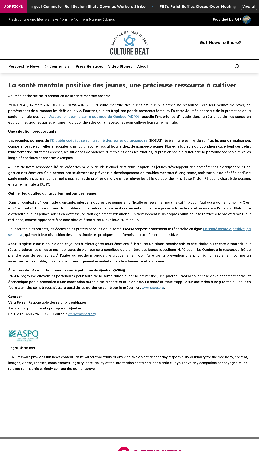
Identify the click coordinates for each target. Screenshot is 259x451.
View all (248, 6)
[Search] (237, 66)
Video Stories (120, 66)
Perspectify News (24, 66)
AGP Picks (13, 7)
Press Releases (89, 66)
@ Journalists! (58, 66)
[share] (248, 66)
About (142, 66)
